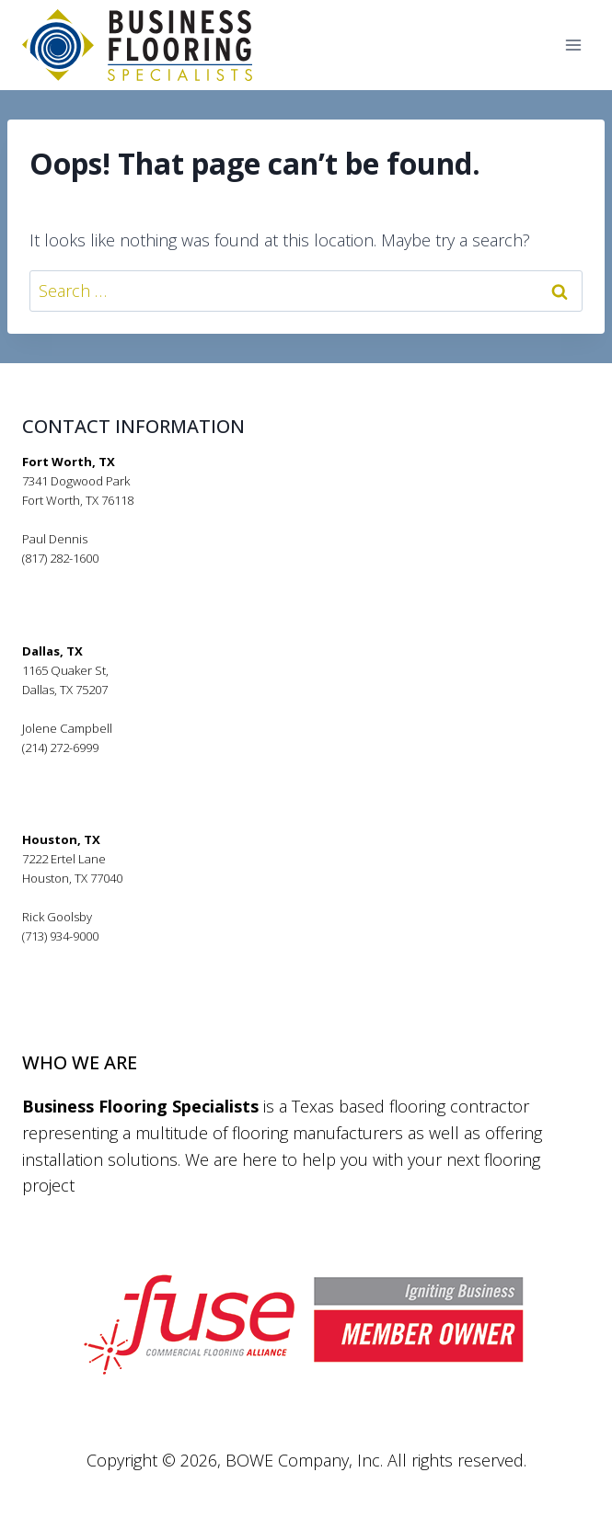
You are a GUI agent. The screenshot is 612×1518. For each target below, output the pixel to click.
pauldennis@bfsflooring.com (101, 577)
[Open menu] (573, 45)
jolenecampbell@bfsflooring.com (113, 767)
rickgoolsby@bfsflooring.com (101, 955)
